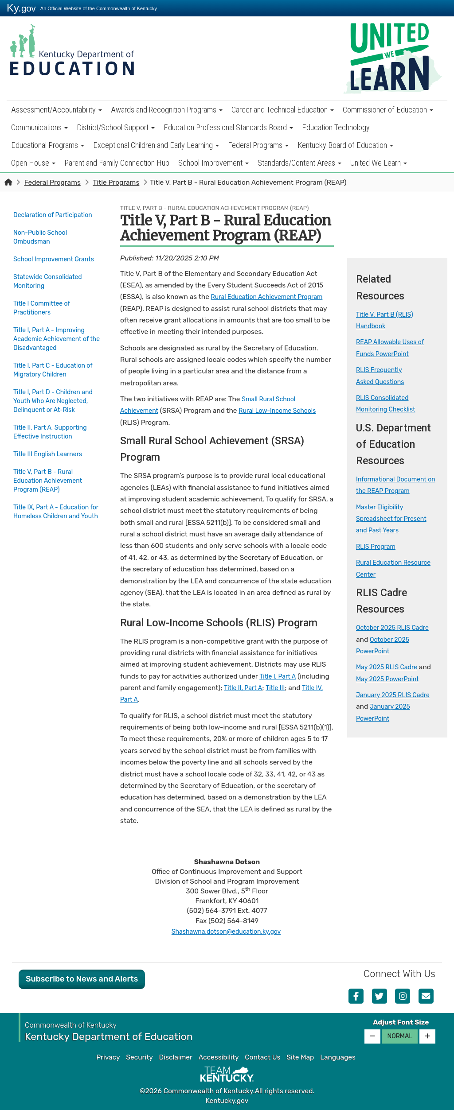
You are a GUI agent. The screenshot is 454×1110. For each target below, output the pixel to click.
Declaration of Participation (35, 219)
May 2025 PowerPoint (391, 679)
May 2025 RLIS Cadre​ (390, 667)
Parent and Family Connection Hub (116, 162)
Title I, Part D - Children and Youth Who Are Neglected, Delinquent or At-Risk (53, 416)
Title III (280, 688)
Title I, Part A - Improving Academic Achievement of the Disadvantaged (55, 351)
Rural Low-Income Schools (286, 411)
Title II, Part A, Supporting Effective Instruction (53, 452)
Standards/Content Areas (299, 162)
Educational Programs (47, 145)
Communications (39, 127)
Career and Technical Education (282, 109)
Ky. (21, 8)
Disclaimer (175, 1057)
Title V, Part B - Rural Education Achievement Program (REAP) (54, 497)
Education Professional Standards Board (228, 127)
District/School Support (116, 127)
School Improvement (213, 162)
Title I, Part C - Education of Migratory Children (53, 381)
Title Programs (116, 182)
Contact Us (262, 1057)
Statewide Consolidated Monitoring (51, 295)
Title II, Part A (245, 688)
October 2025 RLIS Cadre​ (396, 628)
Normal (399, 1036)
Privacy (108, 1057)
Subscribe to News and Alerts (82, 979)
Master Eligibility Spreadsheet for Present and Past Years (395, 519)
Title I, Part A (279, 676)
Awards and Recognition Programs (167, 109)
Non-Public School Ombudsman (43, 244)
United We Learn (378, 162)
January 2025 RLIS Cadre (397, 695)
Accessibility (219, 1057)
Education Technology (336, 127)
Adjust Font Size (401, 1022)
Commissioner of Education (388, 109)
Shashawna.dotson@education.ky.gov (226, 931)
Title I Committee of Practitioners (44, 321)
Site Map (300, 1057)
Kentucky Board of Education (345, 145)
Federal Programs (258, 145)
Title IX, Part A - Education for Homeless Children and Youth (55, 533)
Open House (33, 162)
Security (139, 1057)
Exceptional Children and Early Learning (156, 145)
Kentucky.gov (227, 1101)
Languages (338, 1057)
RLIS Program (378, 547)
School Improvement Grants (46, 270)
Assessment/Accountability (56, 109)
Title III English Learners (51, 472)
